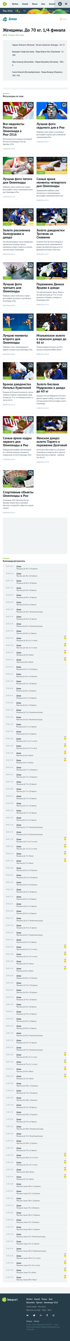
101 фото (7, 118)
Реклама (36, 1321)
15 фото (40, 224)
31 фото (40, 173)
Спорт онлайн (31, 1306)
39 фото (7, 432)
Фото (38, 11)
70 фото (7, 486)
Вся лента (42, 1306)
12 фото (40, 278)
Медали (66, 11)
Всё (25, 11)
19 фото (40, 329)
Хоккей (25, 3)
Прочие (39, 1302)
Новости (31, 11)
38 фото (7, 278)
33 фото (7, 173)
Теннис (35, 3)
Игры (44, 1310)
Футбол (15, 3)
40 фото (40, 118)
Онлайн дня (50, 11)
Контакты (29, 1321)
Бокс (43, 3)
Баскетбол (53, 3)
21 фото (40, 378)
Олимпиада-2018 (51, 1302)
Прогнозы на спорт (33, 1310)
